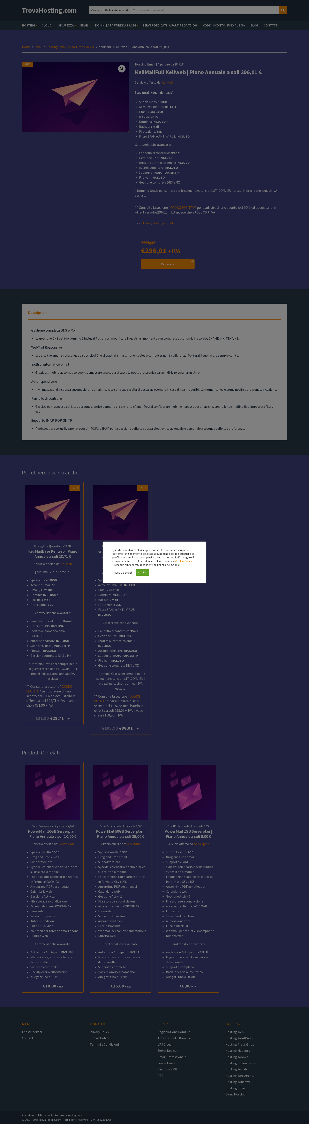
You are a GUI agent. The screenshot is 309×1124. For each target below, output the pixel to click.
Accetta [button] (142, 572)
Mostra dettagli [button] (123, 572)
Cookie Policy (183, 561)
